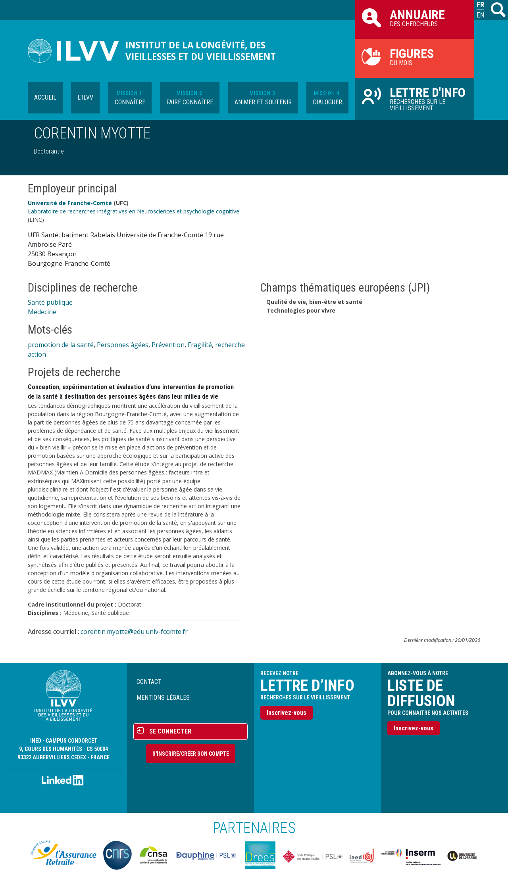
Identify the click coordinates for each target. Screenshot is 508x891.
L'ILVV (85, 97)
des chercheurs (415, 17)
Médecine (42, 311)
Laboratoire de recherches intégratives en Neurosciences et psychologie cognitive (133, 211)
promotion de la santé (61, 344)
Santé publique (50, 302)
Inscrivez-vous (286, 712)
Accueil (45, 97)
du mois (415, 56)
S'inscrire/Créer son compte (190, 754)
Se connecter (170, 731)
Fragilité (200, 344)
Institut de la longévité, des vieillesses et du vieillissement (200, 51)
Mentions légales (163, 697)
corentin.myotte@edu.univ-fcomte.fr (134, 631)
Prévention (168, 344)
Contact (149, 682)
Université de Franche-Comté (70, 203)
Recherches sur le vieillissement (415, 98)
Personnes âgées (122, 344)
